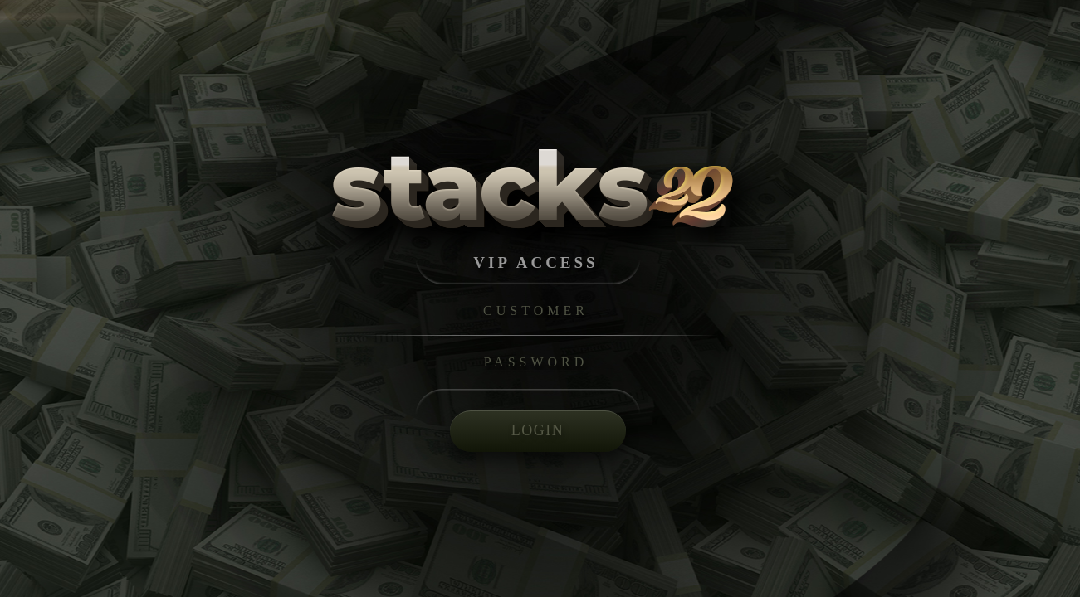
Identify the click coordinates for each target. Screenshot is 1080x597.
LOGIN (537, 430)
